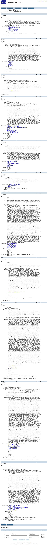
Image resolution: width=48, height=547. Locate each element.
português (39, 0)
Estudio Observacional (11, 245)
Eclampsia (10, 62)
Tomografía (10, 366)
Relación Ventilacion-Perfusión (13, 290)
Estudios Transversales (11, 247)
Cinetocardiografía (11, 506)
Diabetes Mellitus (11, 26)
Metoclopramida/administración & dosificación (16, 443)
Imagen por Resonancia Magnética (13, 90)
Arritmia (8, 164)
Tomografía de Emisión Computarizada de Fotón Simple (17, 127)
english (43, 0)
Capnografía (10, 289)
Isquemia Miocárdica (10, 165)
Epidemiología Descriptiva (12, 130)
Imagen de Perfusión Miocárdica (14, 184)
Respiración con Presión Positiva (14, 292)
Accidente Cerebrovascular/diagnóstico (15, 364)
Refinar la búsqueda (17, 11)
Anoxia (8, 162)
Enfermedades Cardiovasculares (14, 27)
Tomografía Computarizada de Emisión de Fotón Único (18, 507)
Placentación (10, 65)
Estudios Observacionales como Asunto (16, 508)
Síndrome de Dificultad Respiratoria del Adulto (16, 291)
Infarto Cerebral (9, 91)
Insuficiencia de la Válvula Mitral (13, 126)
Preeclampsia (10, 61)
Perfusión (10, 28)
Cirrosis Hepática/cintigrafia (12, 243)
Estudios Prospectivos (13, 367)
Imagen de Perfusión (10, 244)
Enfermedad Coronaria (12, 185)
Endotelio (10, 63)
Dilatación (8, 129)
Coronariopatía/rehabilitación (12, 161)
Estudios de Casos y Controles (12, 132)
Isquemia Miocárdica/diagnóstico (14, 446)
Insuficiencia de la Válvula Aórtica (13, 125)
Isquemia (9, 186)
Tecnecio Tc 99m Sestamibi (13, 29)
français (46, 0)
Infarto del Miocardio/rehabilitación (13, 163)
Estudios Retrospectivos (13, 30)
